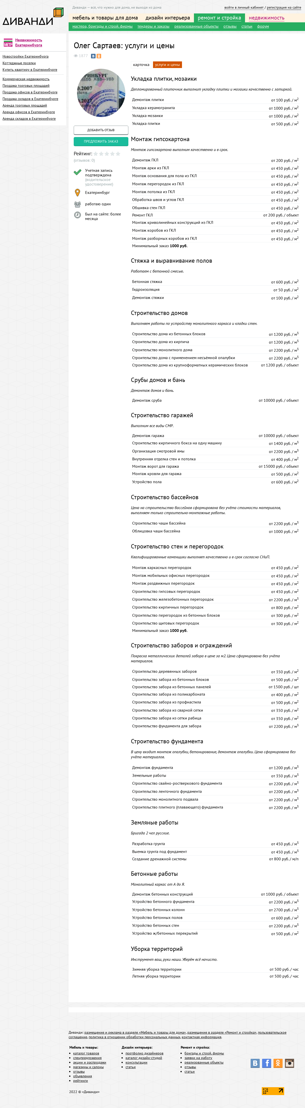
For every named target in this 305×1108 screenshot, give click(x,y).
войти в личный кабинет (244, 7)
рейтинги (80, 1080)
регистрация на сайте (284, 7)
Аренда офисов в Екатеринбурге (29, 112)
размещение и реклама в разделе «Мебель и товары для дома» (135, 1032)
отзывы (230, 26)
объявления (82, 1076)
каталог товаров (86, 1053)
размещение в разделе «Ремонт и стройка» (221, 1032)
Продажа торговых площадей (26, 85)
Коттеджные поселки (19, 63)
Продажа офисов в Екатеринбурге (30, 92)
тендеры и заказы (154, 26)
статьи (246, 26)
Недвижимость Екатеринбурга (28, 42)
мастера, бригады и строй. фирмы (102, 26)
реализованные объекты (196, 26)
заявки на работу (198, 1057)
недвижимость (266, 17)
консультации (136, 1062)
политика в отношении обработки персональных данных (134, 1037)
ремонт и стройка (219, 17)
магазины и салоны (88, 1067)
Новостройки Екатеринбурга (26, 56)
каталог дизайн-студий (144, 1057)
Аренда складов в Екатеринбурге (29, 118)
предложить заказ (101, 141)
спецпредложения (87, 1057)
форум (263, 26)
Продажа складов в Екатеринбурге (30, 98)
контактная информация (201, 1037)
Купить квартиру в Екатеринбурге (30, 69)
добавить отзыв (101, 130)
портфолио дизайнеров (144, 1053)
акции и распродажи (89, 1062)
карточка (141, 64)
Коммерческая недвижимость (26, 79)
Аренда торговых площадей (25, 105)
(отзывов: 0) (84, 160)
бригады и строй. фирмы (204, 1053)
